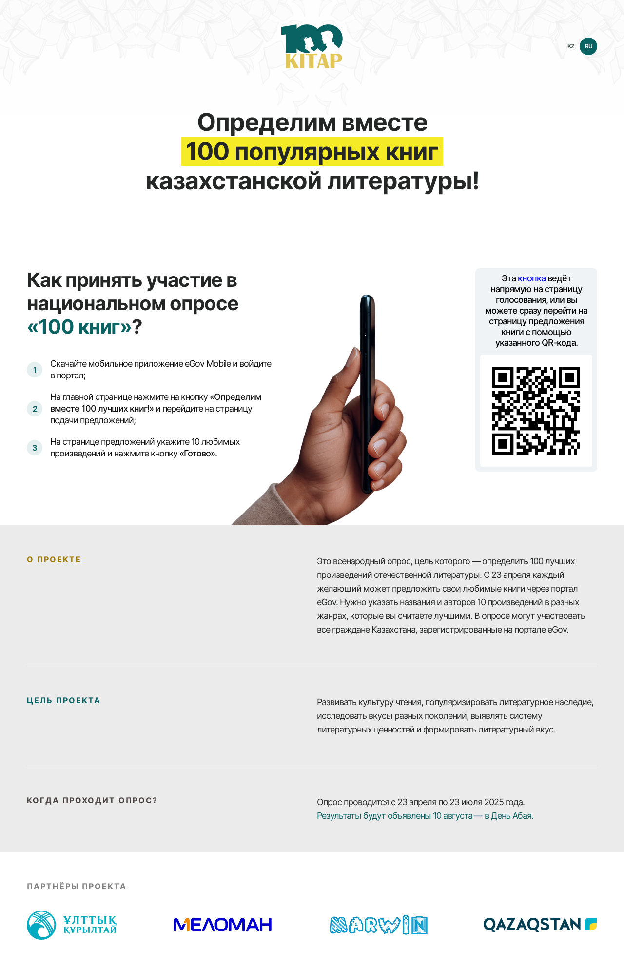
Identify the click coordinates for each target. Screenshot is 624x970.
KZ (570, 46)
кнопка (532, 278)
